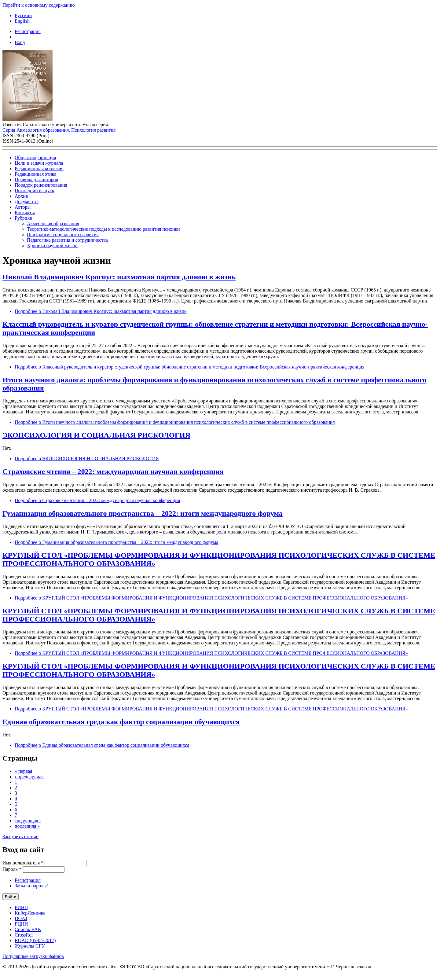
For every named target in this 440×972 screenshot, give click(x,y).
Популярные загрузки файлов (33, 956)
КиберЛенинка (30, 912)
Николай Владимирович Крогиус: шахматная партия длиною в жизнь (119, 277)
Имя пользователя (22, 862)
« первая (23, 771)
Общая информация (35, 157)
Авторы (23, 207)
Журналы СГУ (30, 945)
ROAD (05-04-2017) (35, 940)
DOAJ (21, 918)
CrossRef (24, 934)
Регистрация (28, 31)
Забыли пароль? (31, 885)
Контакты (25, 212)
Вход (20, 42)
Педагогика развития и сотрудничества (67, 240)
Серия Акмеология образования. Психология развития (59, 130)
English (22, 21)
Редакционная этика (35, 174)
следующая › (28, 820)
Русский (23, 15)
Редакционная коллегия (39, 168)
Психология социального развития (63, 234)
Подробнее (100, 311)
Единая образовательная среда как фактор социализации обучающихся (121, 722)
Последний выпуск (34, 190)
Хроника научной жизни (52, 245)
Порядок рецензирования (41, 185)
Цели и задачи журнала (39, 163)
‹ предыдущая (29, 776)
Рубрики (23, 218)
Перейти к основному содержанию (38, 5)
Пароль (11, 869)
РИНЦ (21, 907)
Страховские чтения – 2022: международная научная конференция (113, 471)
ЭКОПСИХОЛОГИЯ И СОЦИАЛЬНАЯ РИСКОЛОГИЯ (96, 435)
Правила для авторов (36, 179)
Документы (26, 201)
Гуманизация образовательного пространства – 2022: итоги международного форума (142, 513)
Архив (21, 196)
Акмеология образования (53, 223)
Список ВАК (28, 929)
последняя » (27, 826)
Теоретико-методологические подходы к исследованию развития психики (103, 229)
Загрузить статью (20, 836)
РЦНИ (21, 923)
